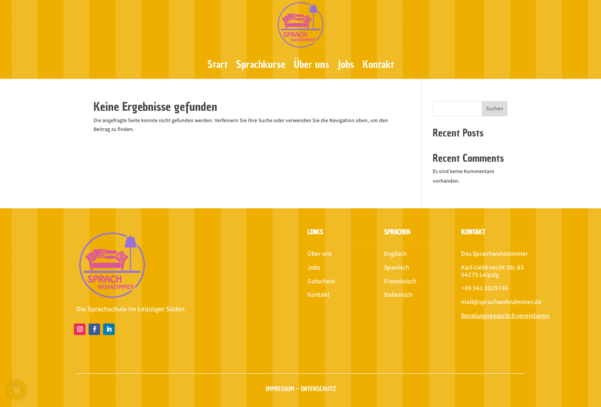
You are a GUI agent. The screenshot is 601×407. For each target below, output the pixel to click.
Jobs (346, 64)
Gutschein (321, 281)
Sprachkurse (261, 64)
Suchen (494, 109)
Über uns (311, 64)
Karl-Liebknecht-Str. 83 (492, 267)
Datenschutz (318, 388)
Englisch (395, 253)
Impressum (280, 388)
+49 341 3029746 (484, 288)
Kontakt (378, 64)
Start (217, 64)
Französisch (400, 281)
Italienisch (398, 294)
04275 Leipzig (480, 275)
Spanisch (396, 267)
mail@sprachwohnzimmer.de (501, 302)
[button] (17, 390)
